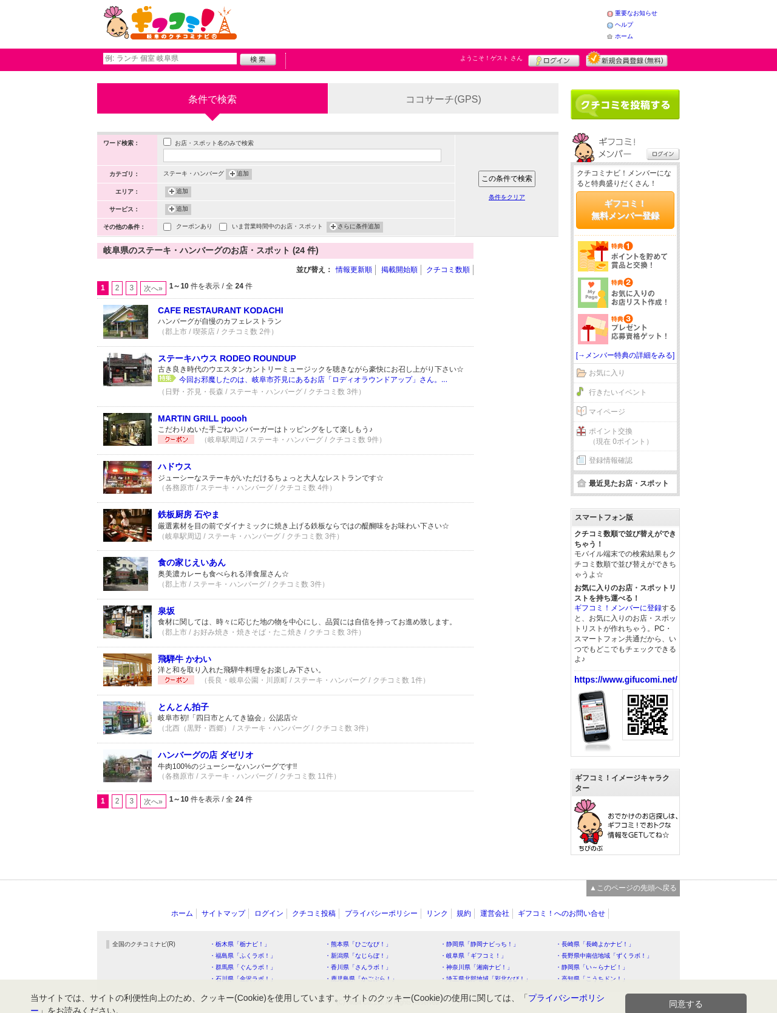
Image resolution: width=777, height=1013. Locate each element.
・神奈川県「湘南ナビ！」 (476, 967)
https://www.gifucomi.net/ (625, 679)
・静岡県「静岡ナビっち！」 (479, 944)
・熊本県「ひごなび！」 (358, 944)
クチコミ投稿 (314, 913)
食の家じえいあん (192, 562)
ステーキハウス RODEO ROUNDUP (227, 358)
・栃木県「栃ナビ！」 (239, 944)
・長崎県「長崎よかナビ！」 (594, 944)
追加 (243, 174)
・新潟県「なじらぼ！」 (358, 955)
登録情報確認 (611, 460)
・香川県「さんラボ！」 (358, 967)
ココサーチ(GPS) (443, 99)
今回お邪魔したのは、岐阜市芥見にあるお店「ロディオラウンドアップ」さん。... (313, 379)
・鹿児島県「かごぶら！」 (361, 978)
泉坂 (166, 611)
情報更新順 (354, 269)
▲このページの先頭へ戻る (633, 888)
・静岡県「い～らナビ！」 (591, 967)
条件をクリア (507, 197)
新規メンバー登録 (627, 59)
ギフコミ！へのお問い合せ (561, 913)
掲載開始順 (399, 269)
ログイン (554, 59)
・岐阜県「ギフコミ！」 (473, 955)
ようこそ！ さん (491, 58)
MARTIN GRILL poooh (202, 418)
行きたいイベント (618, 392)
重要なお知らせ (636, 13)
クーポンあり (194, 227)
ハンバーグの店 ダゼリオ (206, 755)
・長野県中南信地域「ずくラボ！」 (604, 955)
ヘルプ (624, 24)
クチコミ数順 (448, 269)
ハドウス (175, 466)
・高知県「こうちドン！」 (591, 978)
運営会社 (494, 913)
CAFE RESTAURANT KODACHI (220, 310)
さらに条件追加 (359, 227)
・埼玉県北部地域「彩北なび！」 (485, 978)
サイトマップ (223, 913)
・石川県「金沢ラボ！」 (242, 978)
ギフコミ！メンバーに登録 (618, 608)
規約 (463, 913)
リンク (437, 913)
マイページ (607, 412)
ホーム (624, 36)
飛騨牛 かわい (184, 659)
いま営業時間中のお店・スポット (277, 227)
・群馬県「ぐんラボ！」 (242, 967)
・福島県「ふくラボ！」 (242, 955)
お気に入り (607, 373)
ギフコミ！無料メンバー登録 (625, 209)
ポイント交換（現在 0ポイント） (621, 436)
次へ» (153, 288)
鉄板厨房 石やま (189, 514)
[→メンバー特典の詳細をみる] (625, 355)
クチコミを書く (625, 104)
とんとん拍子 (183, 707)
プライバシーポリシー (381, 913)
